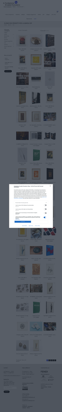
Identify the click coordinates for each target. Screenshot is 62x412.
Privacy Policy (37, 225)
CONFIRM (23, 221)
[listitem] (31, 202)
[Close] (51, 186)
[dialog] (31, 206)
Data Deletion (24, 225)
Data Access (31, 225)
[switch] (45, 205)
